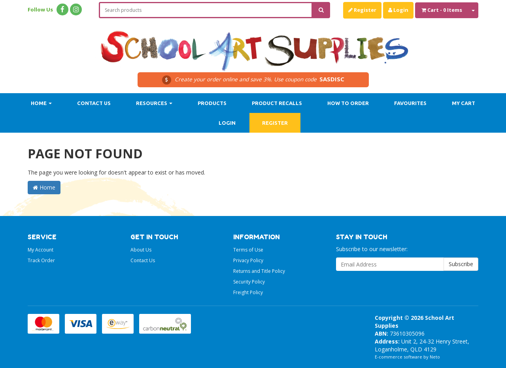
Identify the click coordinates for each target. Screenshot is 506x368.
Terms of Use (248, 249)
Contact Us (94, 103)
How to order (348, 103)
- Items (441, 9)
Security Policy (249, 281)
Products (212, 103)
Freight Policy (248, 292)
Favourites (410, 103)
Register (362, 9)
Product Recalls (277, 103)
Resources (154, 103)
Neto (435, 357)
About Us (140, 249)
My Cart (463, 103)
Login (398, 9)
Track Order (41, 260)
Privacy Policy (248, 260)
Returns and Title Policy (259, 271)
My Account (40, 249)
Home (41, 103)
